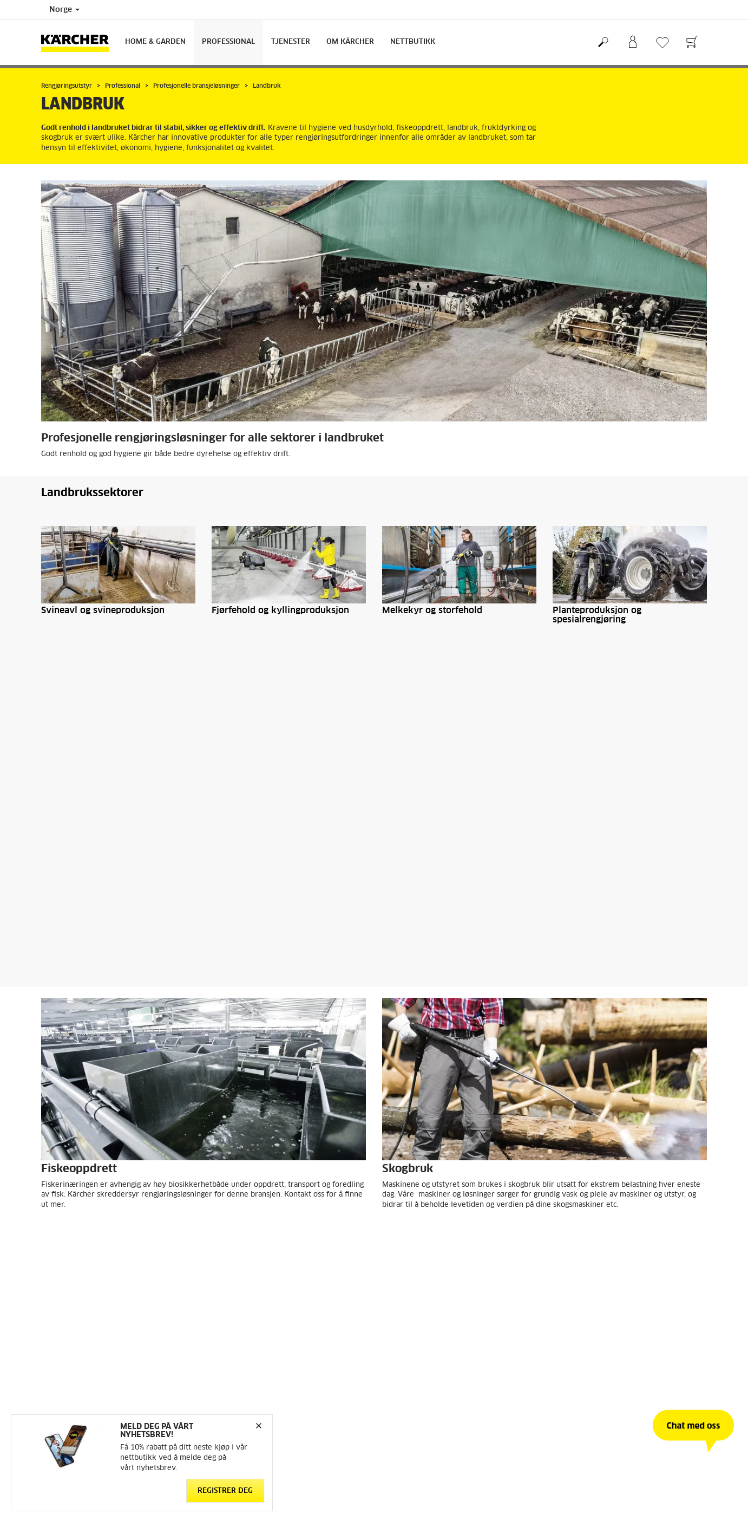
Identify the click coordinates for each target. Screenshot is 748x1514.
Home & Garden (155, 42)
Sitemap (566, 1405)
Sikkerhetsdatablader (417, 1405)
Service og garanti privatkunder (433, 1392)
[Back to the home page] (79, 42)
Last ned (189, 1131)
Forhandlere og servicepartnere (433, 1379)
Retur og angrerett (70, 1379)
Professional (228, 42)
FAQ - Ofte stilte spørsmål (424, 1366)
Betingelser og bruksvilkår (83, 1366)
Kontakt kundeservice (417, 1353)
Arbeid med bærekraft (589, 1353)
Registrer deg (225, 1490)
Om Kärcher (350, 42)
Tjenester (290, 42)
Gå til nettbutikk (67, 1353)
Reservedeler (62, 1392)
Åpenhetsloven (577, 1366)
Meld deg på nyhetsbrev (593, 1379)
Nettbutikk (412, 42)
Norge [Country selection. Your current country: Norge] (64, 10)
